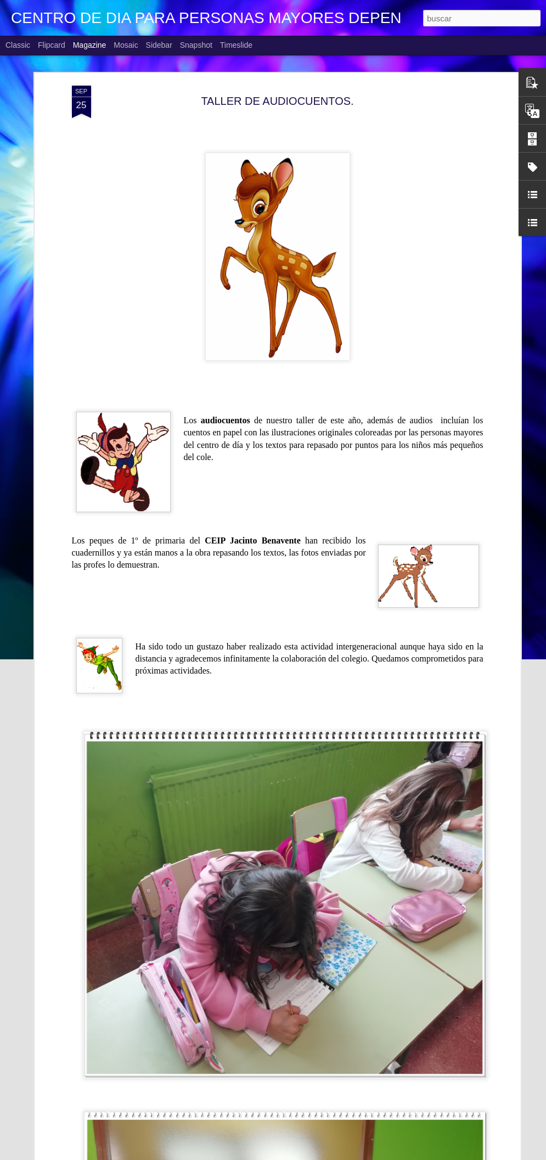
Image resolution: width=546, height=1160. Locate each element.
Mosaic (126, 45)
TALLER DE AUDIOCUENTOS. (277, 101)
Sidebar (159, 45)
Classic (17, 45)
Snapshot (196, 45)
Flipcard (51, 45)
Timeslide (236, 45)
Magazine (89, 45)
